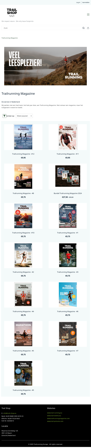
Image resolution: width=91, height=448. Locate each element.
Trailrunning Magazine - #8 (23, 193)
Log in (78, 2)
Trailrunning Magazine (10, 38)
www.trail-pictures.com (55, 421)
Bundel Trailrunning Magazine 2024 (68, 193)
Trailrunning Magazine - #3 (67, 272)
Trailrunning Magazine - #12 (23, 154)
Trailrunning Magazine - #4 (23, 311)
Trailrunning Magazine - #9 (23, 390)
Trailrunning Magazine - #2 (23, 272)
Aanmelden (85, 2)
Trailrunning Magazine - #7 (67, 351)
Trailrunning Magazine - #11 (68, 154)
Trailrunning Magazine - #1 (67, 233)
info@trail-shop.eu (9, 413)
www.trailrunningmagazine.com (58, 418)
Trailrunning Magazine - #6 (67, 311)
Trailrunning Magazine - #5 (23, 351)
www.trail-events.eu (54, 416)
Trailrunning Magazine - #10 (23, 233)
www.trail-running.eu (54, 413)
